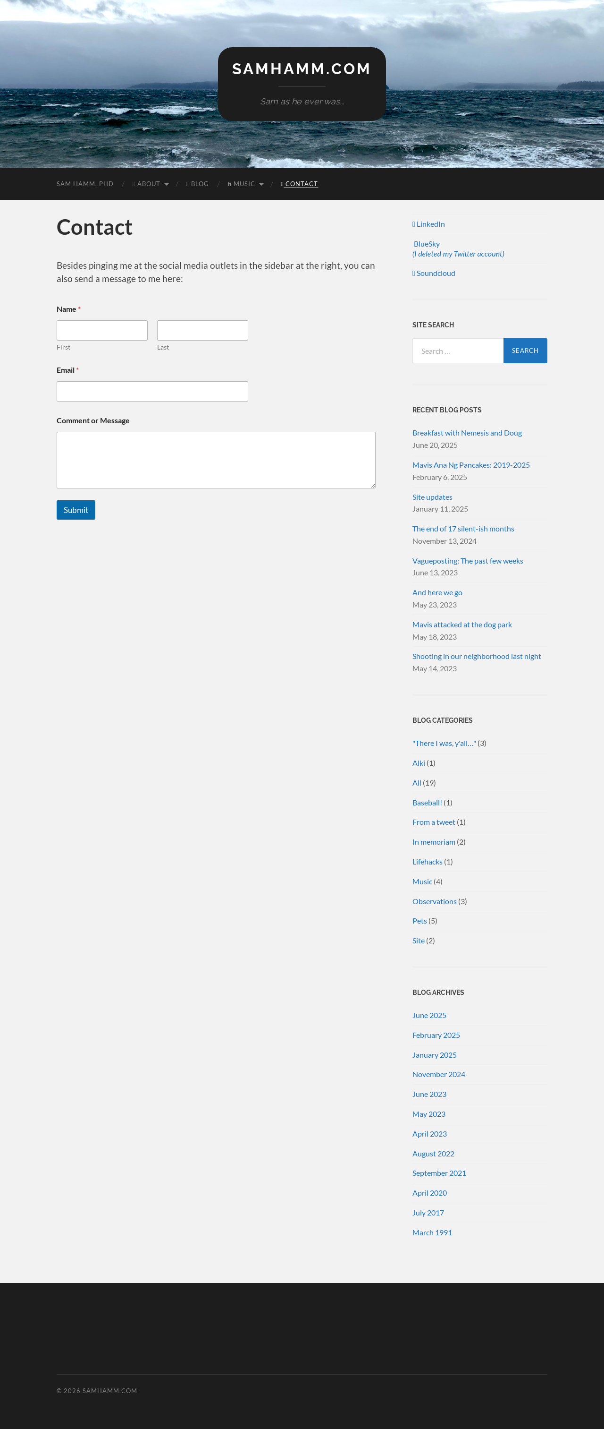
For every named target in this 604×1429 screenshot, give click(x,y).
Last (163, 347)
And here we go (437, 592)
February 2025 (436, 1034)
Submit (76, 510)
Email (68, 369)
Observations (434, 901)
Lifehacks (427, 861)
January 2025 (434, 1054)
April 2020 (429, 1192)
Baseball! (427, 802)
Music (241, 184)
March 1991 (432, 1232)
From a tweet (433, 821)
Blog (197, 184)
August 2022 (433, 1153)
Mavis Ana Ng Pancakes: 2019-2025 (471, 464)
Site (418, 940)
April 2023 (429, 1133)
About (146, 184)
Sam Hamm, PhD (85, 184)
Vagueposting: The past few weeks (467, 560)
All (416, 782)
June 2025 (429, 1014)
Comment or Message (93, 420)
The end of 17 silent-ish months (463, 528)
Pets (419, 920)
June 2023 (429, 1093)
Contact (300, 184)
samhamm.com (302, 68)
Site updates (432, 496)
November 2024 (438, 1074)
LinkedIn (428, 223)
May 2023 (428, 1113)
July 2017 (428, 1212)
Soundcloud (433, 272)
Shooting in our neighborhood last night (476, 655)
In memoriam (433, 841)
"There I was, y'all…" (444, 742)
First (63, 347)
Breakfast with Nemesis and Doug (467, 432)
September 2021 (439, 1172)
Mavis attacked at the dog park (462, 624)
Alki (418, 762)
